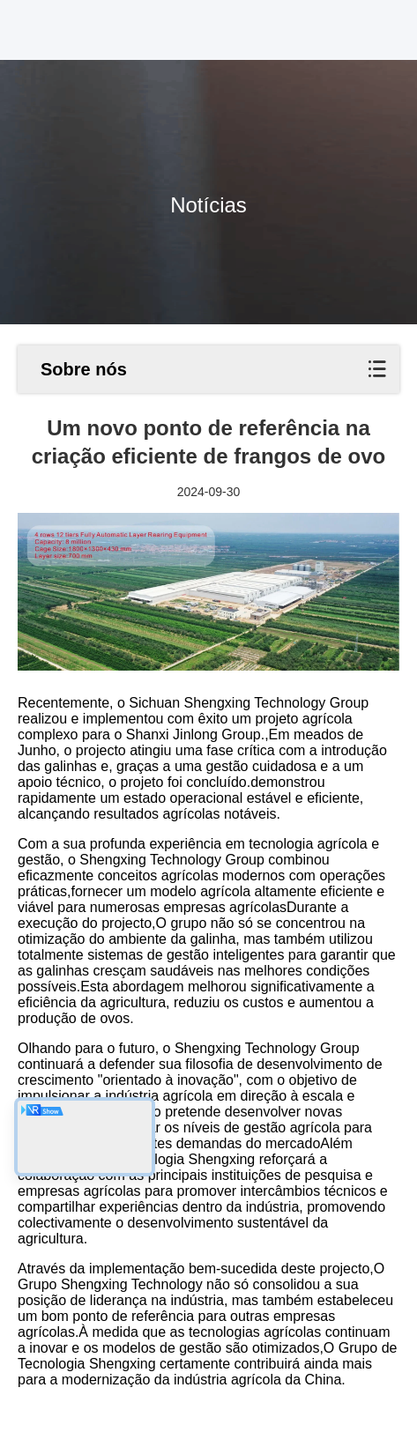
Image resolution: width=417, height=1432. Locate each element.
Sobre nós (84, 369)
